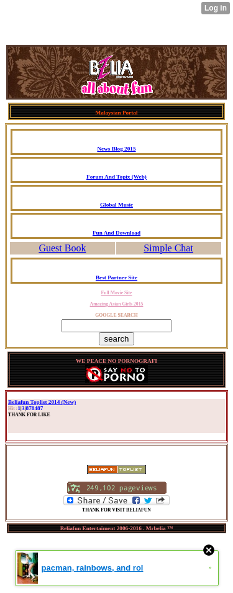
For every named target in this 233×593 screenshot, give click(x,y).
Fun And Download (116, 233)
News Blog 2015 (116, 149)
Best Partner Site (116, 277)
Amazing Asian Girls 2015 (117, 304)
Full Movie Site (116, 293)
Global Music (116, 205)
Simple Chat (168, 248)
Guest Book (62, 248)
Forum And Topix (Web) (116, 177)
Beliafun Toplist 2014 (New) (42, 402)
